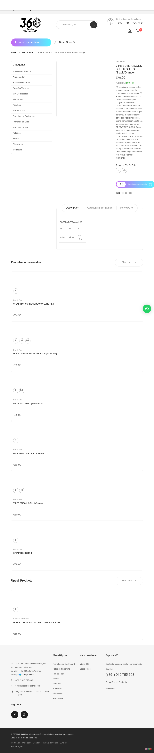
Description (72, 208)
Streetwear (18, 144)
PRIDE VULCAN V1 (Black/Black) (28, 404)
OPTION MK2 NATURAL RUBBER (28, 454)
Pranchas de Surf (20, 128)
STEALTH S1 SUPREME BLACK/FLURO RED (33, 304)
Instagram (24, 714)
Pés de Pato (27, 53)
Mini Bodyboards (20, 94)
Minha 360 (84, 664)
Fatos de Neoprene (21, 83)
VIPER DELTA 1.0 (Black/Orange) (28, 503)
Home (13, 53)
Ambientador (19, 77)
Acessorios (58, 699)
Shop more (129, 262)
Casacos (16, 619)
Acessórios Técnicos (22, 72)
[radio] (118, 170)
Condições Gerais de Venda (45, 743)
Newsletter (110, 689)
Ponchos (17, 105)
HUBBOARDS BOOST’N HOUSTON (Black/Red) (35, 354)
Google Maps (28, 675)
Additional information (99, 208)
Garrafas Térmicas (21, 88)
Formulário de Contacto (116, 682)
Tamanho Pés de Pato (126, 165)
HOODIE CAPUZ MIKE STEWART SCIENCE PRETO (36, 623)
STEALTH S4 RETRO (22, 553)
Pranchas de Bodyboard (24, 116)
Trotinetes (17, 150)
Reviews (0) (127, 208)
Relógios (16, 133)
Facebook (14, 714)
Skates (16, 139)
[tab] (72, 208)
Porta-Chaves (19, 111)
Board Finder (67, 42)
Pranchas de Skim (21, 122)
